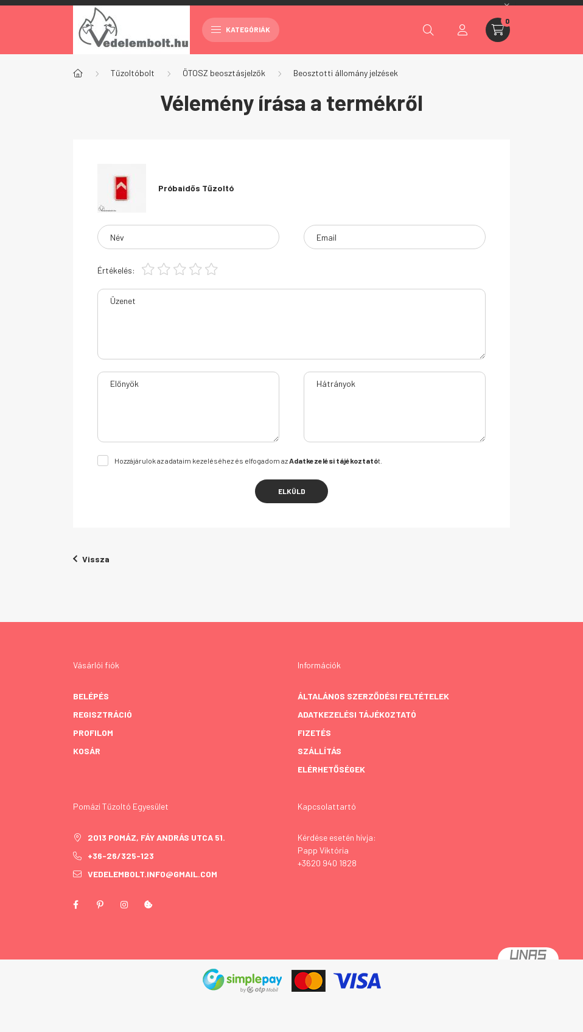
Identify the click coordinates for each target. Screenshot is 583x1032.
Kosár (86, 751)
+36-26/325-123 (121, 855)
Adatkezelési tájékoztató (357, 714)
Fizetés (314, 732)
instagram (124, 904)
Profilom (93, 732)
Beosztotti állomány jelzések (345, 73)
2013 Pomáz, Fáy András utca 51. (156, 837)
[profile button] (462, 30)
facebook (75, 904)
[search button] (428, 30)
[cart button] (498, 30)
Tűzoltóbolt (133, 73)
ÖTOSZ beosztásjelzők (224, 73)
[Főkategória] (78, 73)
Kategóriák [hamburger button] (240, 29)
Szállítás (319, 751)
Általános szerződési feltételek (373, 696)
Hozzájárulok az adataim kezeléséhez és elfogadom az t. (248, 460)
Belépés (91, 696)
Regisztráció (102, 714)
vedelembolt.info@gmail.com (152, 874)
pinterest (100, 904)
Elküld (291, 491)
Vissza (91, 559)
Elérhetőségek (331, 769)
